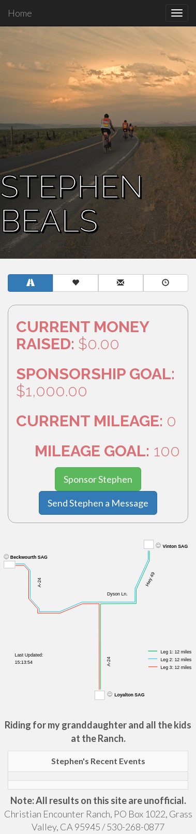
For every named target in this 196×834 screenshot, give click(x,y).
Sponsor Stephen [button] (98, 479)
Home (20, 13)
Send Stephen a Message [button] (98, 503)
